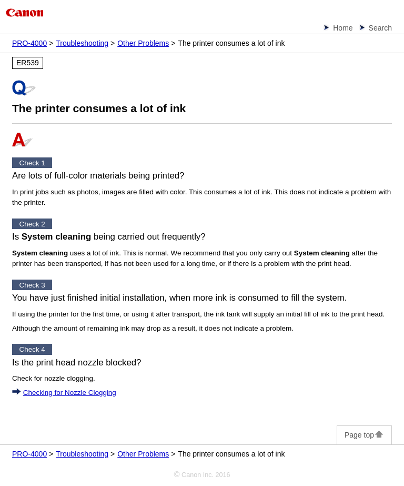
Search (380, 28)
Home (342, 28)
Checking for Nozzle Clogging (69, 392)
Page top (364, 435)
